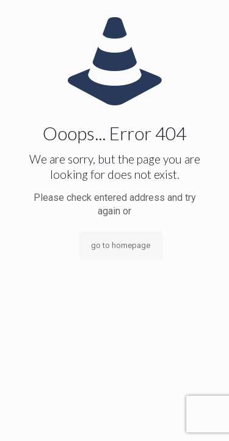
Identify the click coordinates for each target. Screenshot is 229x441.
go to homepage (120, 245)
